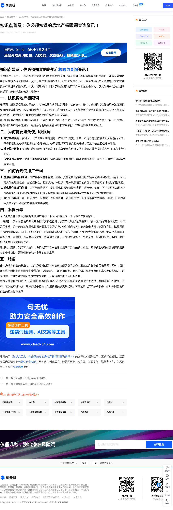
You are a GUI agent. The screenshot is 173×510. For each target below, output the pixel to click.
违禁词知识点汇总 (51, 497)
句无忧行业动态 (27, 361)
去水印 (83, 5)
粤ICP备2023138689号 (59, 502)
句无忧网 (18, 366)
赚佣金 (136, 5)
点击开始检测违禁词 (107, 444)
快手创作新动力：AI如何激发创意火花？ (32, 384)
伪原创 (161, 36)
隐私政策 (24, 497)
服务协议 (13, 497)
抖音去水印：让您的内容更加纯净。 (29, 378)
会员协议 (36, 497)
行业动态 (11, 17)
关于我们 (78, 497)
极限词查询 (68, 69)
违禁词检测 (57, 5)
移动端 (3, 497)
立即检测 (159, 444)
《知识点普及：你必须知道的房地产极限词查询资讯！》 (42, 356)
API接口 (123, 5)
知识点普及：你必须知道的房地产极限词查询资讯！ (42, 17)
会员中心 (109, 5)
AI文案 (71, 5)
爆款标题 (161, 43)
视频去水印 (144, 36)
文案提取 (96, 5)
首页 (44, 5)
